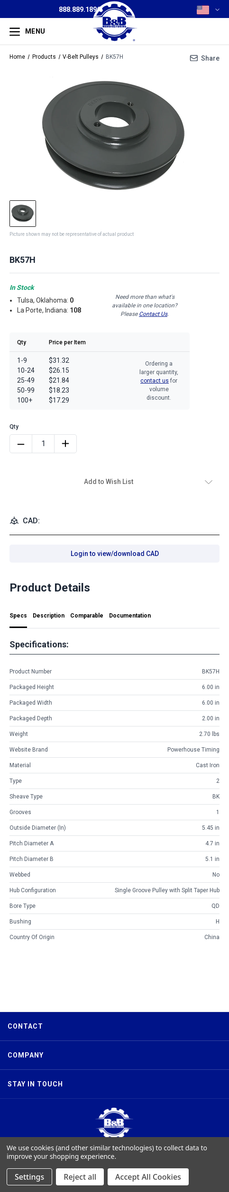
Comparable (86, 615)
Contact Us (153, 314)
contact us (154, 380)
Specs (18, 615)
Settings (29, 1177)
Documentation (130, 615)
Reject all (80, 1177)
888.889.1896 (80, 9)
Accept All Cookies (148, 1177)
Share (210, 58)
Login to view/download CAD (115, 553)
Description (48, 615)
